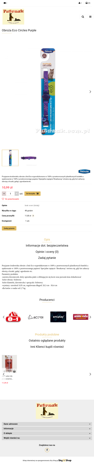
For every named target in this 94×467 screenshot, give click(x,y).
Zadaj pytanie (9, 228)
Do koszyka (32, 193)
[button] (88, 3)
